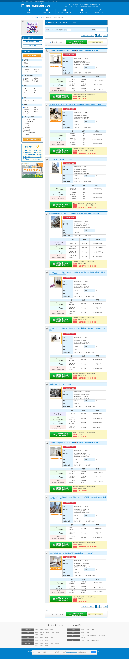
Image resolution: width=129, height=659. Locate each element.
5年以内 (35, 109)
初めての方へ (47, 12)
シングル (26, 69)
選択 (47, 50)
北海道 (36, 629)
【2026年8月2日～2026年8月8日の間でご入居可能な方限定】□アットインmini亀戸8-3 (71, 553)
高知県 (92, 640)
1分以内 (35, 78)
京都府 (92, 635)
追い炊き (26, 123)
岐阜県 (46, 637)
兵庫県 (87, 635)
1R (24, 88)
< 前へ (91, 35)
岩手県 (41, 629)
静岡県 (41, 637)
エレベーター (27, 129)
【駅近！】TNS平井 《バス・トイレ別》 (61, 384)
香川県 (82, 640)
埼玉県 (47, 632)
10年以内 (26, 111)
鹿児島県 (57, 643)
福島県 (51, 629)
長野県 (87, 629)
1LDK (34, 90)
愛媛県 (87, 640)
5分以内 (35, 80)
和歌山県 (83, 637)
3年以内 (26, 109)
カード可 (26, 134)
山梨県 (82, 629)
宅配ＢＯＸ (26, 127)
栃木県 (36, 634)
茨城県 (57, 632)
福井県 (82, 632)
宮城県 (46, 629)
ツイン (34, 71)
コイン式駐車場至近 (29, 132)
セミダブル (35, 69)
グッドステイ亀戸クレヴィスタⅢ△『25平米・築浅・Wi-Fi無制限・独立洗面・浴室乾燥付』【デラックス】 (77, 105)
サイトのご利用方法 (64, 12)
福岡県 (36, 643)
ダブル (25, 71)
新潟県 (92, 629)
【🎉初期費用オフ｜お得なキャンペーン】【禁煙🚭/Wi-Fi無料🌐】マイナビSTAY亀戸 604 (73, 442)
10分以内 (35, 81)
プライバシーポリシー (71, 652)
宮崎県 (41, 643)
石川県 (87, 632)
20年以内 (26, 113)
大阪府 (82, 635)
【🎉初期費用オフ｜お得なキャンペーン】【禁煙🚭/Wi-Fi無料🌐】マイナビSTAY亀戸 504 (73, 50)
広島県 (36, 640)
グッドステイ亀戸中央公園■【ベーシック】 (60, 159)
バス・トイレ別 (28, 121)
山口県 (41, 640)
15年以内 (35, 111)
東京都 (40, 17)
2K (24, 92)
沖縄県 (46, 645)
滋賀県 (102, 635)
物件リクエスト (100, 12)
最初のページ (85, 35)
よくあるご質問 (82, 12)
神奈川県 (42, 632)
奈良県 (97, 635)
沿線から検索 (32, 45)
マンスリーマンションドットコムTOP (30, 17)
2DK (34, 92)
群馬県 (41, 634)
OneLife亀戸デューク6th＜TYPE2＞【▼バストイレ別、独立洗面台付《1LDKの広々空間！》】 (74, 213)
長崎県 (36, 645)
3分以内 (26, 80)
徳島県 (97, 640)
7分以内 (26, 81)
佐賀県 (41, 645)
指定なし (26, 78)
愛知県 (36, 637)
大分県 (51, 643)
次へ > (105, 35)
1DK (25, 90)
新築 (34, 107)
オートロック (27, 125)
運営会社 (31, 651)
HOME (29, 12)
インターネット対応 (29, 119)
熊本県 (46, 643)
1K (33, 88)
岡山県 (46, 640)
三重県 (51, 637)
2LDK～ (25, 94)
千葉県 (52, 632)
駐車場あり (26, 131)
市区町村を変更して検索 (32, 42)
